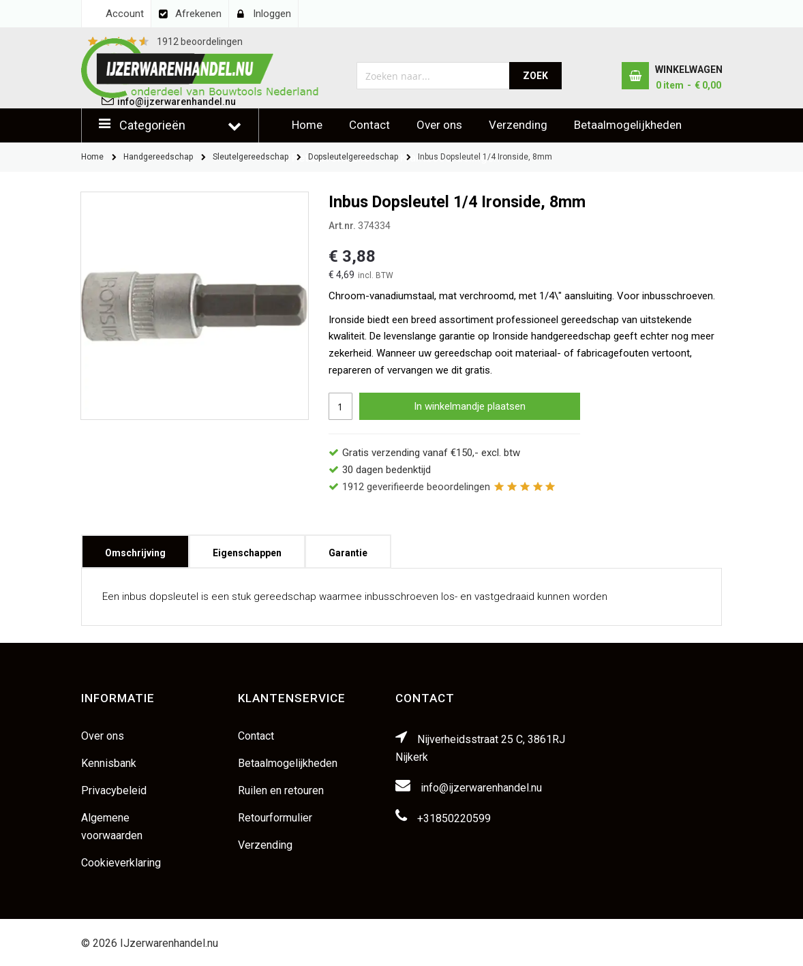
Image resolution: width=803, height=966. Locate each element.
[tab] (135, 551)
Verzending (518, 125)
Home (307, 125)
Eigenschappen (247, 548)
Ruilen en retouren (281, 790)
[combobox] (433, 75)
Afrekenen (198, 13)
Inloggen (272, 13)
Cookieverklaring (121, 862)
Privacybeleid (114, 790)
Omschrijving (135, 548)
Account (125, 13)
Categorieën (152, 125)
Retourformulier (275, 817)
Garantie (348, 548)
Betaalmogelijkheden (628, 125)
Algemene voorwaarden (111, 826)
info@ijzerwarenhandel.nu (481, 787)
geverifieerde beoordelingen (416, 487)
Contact (369, 125)
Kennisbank (108, 763)
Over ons (439, 125)
